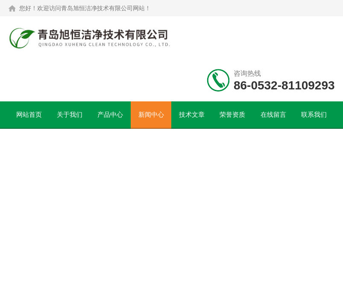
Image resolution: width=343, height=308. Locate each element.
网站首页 (29, 114)
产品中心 (110, 114)
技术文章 (192, 114)
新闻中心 (151, 114)
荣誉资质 (232, 114)
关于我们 (69, 114)
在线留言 (273, 114)
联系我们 (314, 114)
